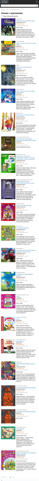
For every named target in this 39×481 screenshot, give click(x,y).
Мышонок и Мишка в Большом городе (25, 20)
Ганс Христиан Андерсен (21, 317)
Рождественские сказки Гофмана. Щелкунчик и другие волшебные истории (26, 139)
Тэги (7, 9)
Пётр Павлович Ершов (21, 339)
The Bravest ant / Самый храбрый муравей (24, 275)
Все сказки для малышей (22, 228)
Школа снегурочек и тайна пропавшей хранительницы (25, 91)
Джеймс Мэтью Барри (20, 154)
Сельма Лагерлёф (20, 41)
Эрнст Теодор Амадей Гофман (22, 137)
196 (10, 477)
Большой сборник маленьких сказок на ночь (25, 364)
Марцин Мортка (19, 113)
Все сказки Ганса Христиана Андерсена (26, 387)
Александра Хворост (20, 272)
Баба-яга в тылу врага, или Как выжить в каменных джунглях (26, 453)
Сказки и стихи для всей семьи (23, 205)
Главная (3, 9)
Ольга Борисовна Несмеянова (22, 451)
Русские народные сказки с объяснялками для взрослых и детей (25, 182)
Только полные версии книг (10, 16)
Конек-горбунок (20, 341)
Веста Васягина (19, 248)
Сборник (18, 65)
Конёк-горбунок (20, 429)
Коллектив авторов (20, 203)
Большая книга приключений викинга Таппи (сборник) (25, 115)
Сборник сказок (19, 226)
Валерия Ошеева (20, 89)
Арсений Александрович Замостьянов (24, 179)
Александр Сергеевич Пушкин (22, 294)
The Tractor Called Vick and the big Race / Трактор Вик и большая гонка (26, 251)
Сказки (17, 296)
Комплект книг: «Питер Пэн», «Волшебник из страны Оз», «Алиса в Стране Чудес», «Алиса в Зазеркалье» (25, 158)
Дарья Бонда (19, 362)
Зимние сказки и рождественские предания (24, 68)
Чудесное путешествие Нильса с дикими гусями (26, 44)
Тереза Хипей (19, 19)
